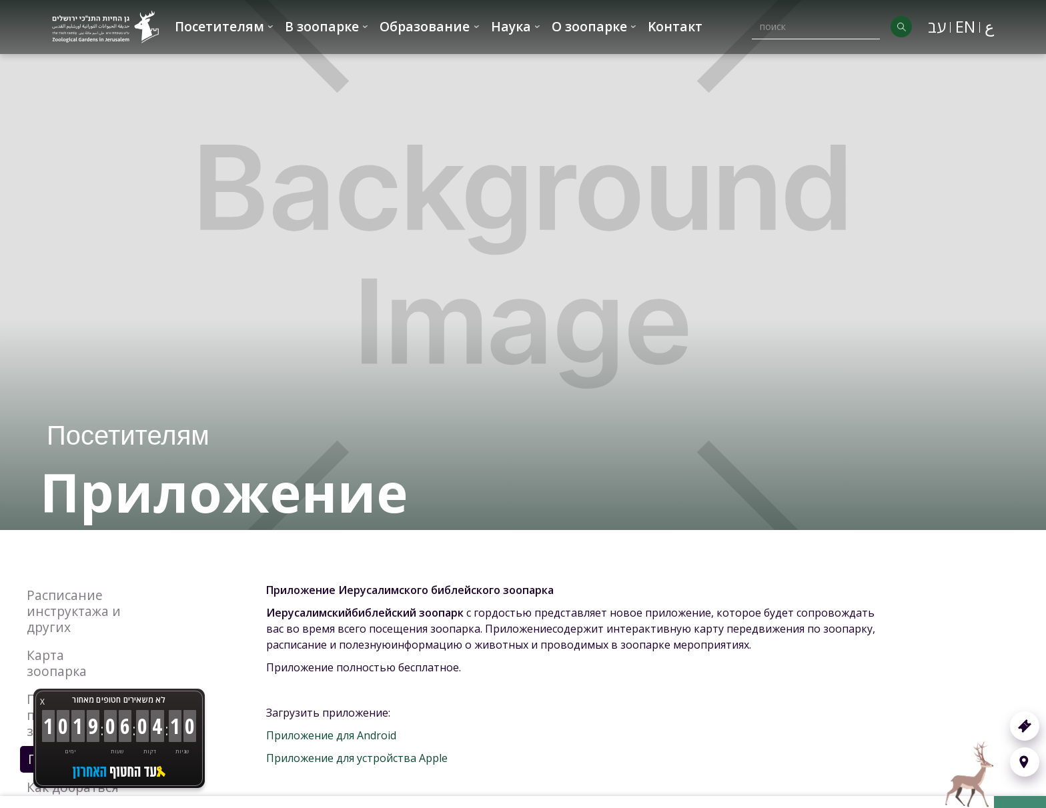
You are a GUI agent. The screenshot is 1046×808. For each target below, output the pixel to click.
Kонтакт (675, 26)
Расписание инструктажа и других (74, 611)
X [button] (42, 701)
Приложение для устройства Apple (357, 758)
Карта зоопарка (57, 663)
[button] (224, 27)
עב (937, 26)
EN (965, 26)
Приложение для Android (331, 735)
